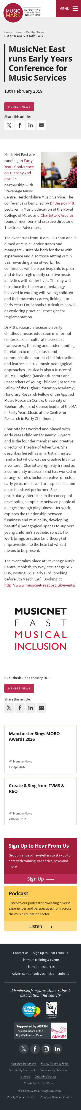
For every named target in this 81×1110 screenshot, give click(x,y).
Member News (19, 107)
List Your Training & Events (40, 959)
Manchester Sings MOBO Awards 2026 (34, 736)
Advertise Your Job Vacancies (33, 973)
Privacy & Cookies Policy (54, 1063)
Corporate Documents (23, 1063)
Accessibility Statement (22, 1070)
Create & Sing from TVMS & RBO (36, 788)
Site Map (25, 1076)
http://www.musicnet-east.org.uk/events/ (40, 585)
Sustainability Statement (54, 1070)
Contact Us (21, 953)
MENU (64, 8)
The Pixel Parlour (46, 1083)
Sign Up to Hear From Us (50, 953)
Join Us (63, 973)
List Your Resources (40, 966)
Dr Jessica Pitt (62, 203)
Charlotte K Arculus (57, 215)
